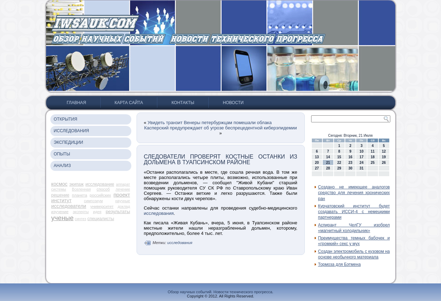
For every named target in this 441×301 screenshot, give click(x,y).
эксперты (81, 212)
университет (101, 206)
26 (384, 163)
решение (60, 195)
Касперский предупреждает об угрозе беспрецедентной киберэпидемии (220, 127)
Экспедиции (68, 142)
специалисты (100, 218)
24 (362, 163)
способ (103, 189)
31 (362, 168)
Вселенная (81, 189)
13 (317, 157)
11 (372, 151)
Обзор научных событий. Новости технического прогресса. (220, 292)
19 (384, 157)
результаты (118, 211)
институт (61, 200)
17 (362, 157)
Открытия (65, 119)
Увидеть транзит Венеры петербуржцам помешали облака (209, 122)
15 (339, 157)
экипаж (76, 184)
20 (317, 163)
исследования (159, 213)
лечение (122, 189)
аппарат (123, 184)
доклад (124, 206)
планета (79, 195)
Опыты (62, 154)
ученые (62, 218)
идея (97, 212)
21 (328, 163)
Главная (76, 102)
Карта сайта (129, 102)
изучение (60, 212)
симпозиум (93, 201)
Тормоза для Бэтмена (339, 264)
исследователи (68, 206)
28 (328, 168)
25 (372, 163)
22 (339, 163)
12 (384, 151)
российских (100, 195)
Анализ (62, 165)
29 (339, 168)
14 (328, 157)
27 (317, 168)
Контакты (182, 102)
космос (59, 184)
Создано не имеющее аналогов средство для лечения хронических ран (354, 193)
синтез (80, 219)
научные (122, 201)
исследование (100, 184)
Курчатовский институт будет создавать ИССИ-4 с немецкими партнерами (354, 212)
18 (372, 157)
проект (121, 195)
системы (58, 189)
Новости (233, 102)
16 (350, 157)
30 (350, 168)
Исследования (71, 130)
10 (362, 151)
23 (350, 163)
